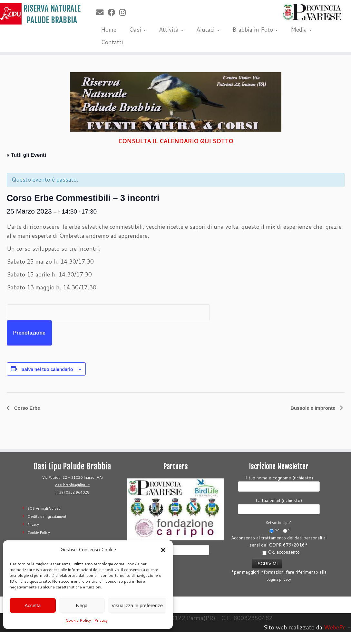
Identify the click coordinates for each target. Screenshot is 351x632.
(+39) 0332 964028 (72, 492)
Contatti (112, 42)
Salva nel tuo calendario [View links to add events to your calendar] (47, 369)
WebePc (335, 627)
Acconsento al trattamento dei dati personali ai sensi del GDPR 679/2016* (279, 545)
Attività (171, 29)
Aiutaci (207, 29)
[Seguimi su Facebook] (113, 12)
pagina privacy (279, 579)
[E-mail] (102, 12)
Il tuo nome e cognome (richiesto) (279, 483)
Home (108, 29)
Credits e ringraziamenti (47, 516)
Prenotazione (29, 333)
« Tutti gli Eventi (26, 155)
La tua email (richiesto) (279, 505)
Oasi (137, 29)
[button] (163, 550)
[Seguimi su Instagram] (124, 12)
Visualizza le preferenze (137, 605)
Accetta (32, 605)
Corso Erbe (26, 408)
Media (301, 29)
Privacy (101, 620)
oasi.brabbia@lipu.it (72, 484)
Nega (82, 605)
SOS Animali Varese (44, 508)
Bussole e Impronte (313, 408)
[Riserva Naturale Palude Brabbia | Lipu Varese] (41, 14)
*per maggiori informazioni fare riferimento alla (279, 569)
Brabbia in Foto (255, 29)
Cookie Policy (78, 620)
